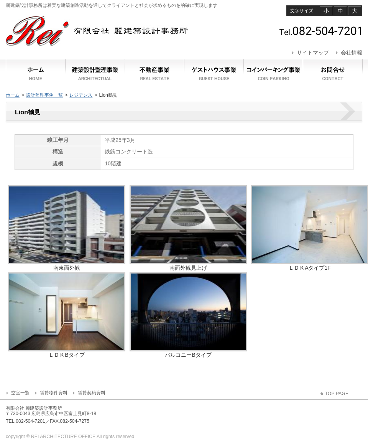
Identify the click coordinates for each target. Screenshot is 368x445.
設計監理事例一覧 (44, 95)
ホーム (13, 95)
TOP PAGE (337, 393)
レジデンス (80, 95)
